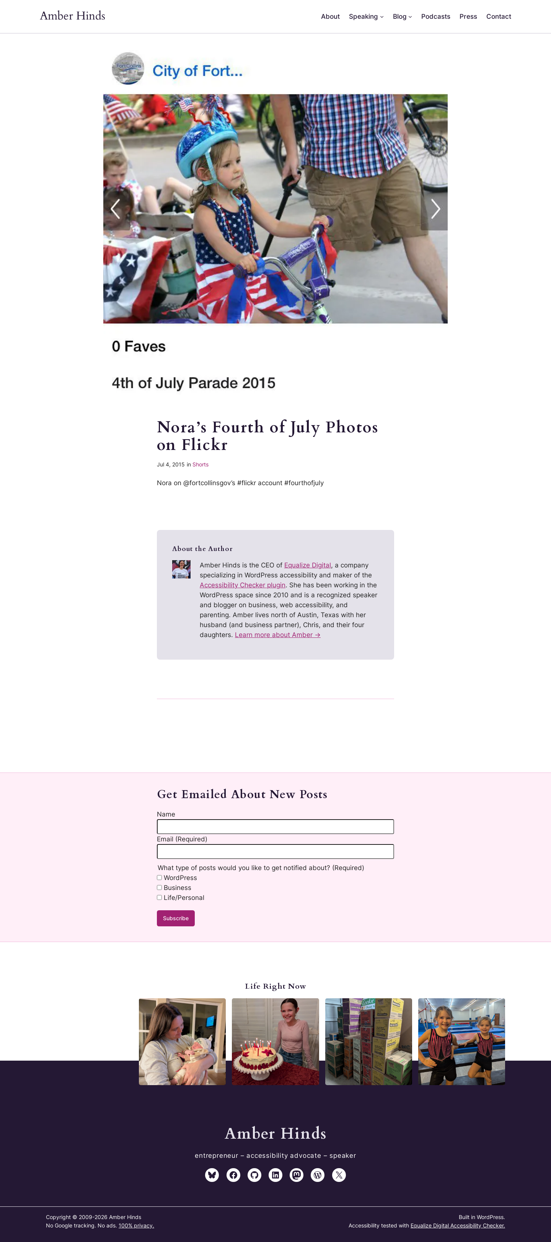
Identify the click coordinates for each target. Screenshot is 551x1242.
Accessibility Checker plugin (242, 585)
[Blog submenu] (410, 16)
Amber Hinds (72, 16)
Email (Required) (182, 839)
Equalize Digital (307, 565)
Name (166, 814)
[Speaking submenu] (382, 16)
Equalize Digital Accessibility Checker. (458, 1225)
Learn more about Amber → (278, 635)
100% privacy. (136, 1225)
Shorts (200, 464)
